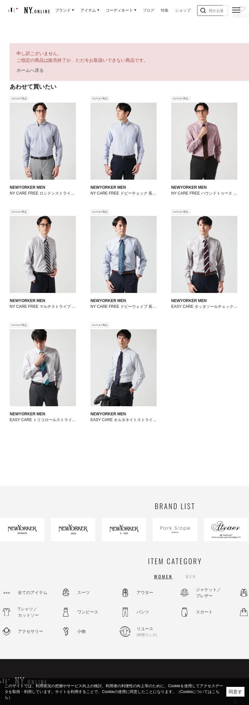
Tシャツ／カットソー (28, 612)
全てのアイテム (32, 592)
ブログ (148, 10)
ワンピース (87, 612)
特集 (165, 10)
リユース (154, 631)
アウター (144, 592)
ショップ (183, 10)
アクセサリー (30, 631)
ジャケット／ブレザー (208, 593)
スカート (204, 612)
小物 (81, 631)
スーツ (83, 592)
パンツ (142, 612)
